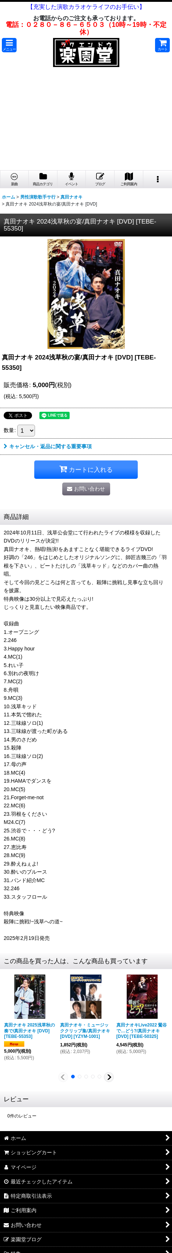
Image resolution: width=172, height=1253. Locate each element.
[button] (9, 45)
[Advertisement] (86, 120)
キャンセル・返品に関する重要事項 (48, 446)
